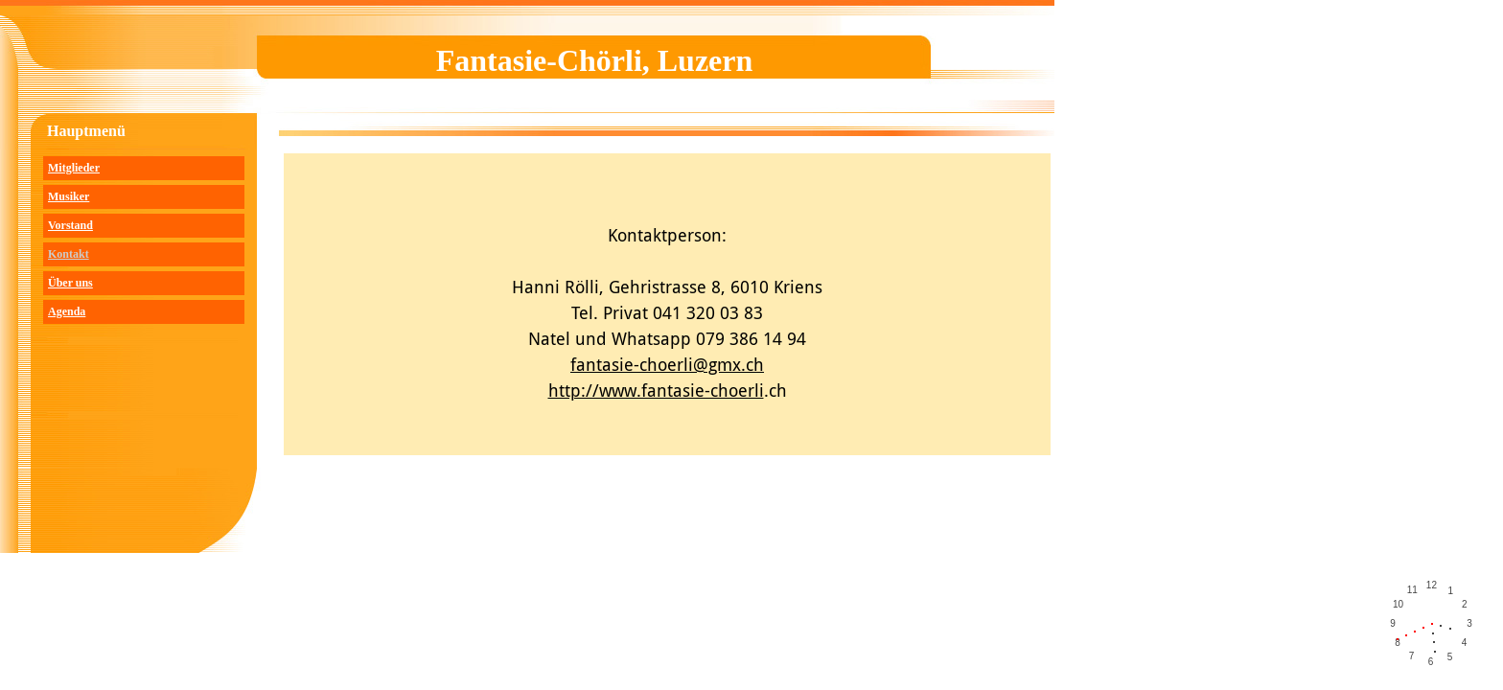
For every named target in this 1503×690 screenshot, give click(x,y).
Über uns (70, 282)
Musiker (68, 196)
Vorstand (70, 225)
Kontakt (68, 254)
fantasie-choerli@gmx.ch (667, 364)
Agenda (66, 311)
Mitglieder (74, 167)
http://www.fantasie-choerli (656, 390)
